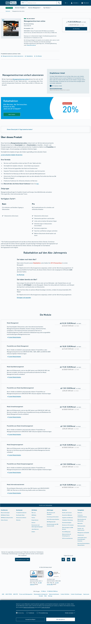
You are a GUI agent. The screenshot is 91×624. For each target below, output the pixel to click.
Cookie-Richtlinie (45, 607)
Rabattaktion (29, 56)
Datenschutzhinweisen (29, 607)
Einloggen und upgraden (24, 297)
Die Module (38, 56)
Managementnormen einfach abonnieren (12, 56)
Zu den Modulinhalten (14, 337)
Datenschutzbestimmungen (56, 88)
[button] (75, 2)
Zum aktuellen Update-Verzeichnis (12, 155)
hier (37, 183)
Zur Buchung (20, 274)
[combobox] (44, 3)
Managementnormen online (21, 79)
